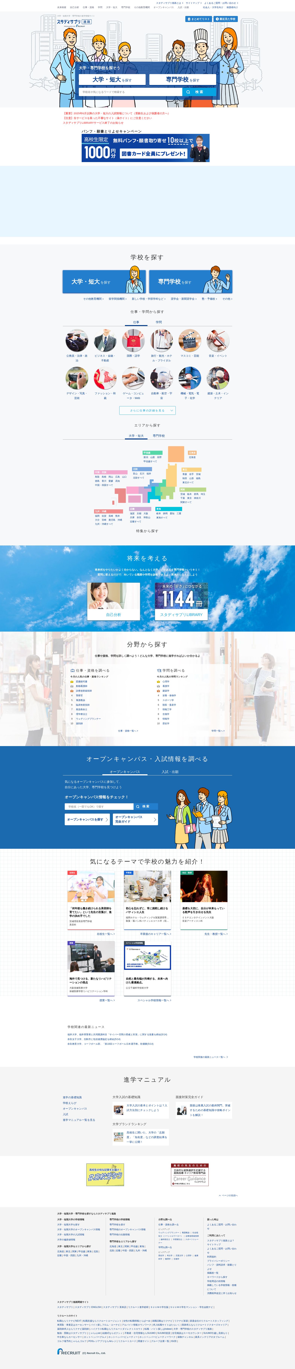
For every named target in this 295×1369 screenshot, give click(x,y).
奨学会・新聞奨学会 (183, 298)
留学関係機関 (117, 298)
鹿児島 (112, 520)
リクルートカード (127, 1341)
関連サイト (143, 1341)
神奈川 (197, 498)
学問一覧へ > (218, 731)
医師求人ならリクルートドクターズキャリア (204, 1324)
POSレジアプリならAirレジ (102, 1341)
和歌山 (147, 517)
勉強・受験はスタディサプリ (72, 1333)
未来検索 (61, 7)
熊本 (117, 516)
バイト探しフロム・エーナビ (105, 1324)
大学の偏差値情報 (66, 1239)
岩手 (191, 474)
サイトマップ (192, 3)
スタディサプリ (65, 1307)
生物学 (166, 714)
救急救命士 (81, 709)
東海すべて (162, 517)
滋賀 (132, 513)
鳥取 (97, 477)
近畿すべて (135, 521)
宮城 (198, 474)
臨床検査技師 (83, 705)
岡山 (111, 477)
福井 (149, 473)
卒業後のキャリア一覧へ (154, 933)
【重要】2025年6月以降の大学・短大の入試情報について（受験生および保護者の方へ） (116, 113)
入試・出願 (183, 7)
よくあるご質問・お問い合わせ (220, 3)
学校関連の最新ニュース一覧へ (209, 1057)
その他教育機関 (142, 7)
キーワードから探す (217, 1277)
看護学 (166, 686)
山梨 (152, 457)
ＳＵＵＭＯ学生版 (159, 1307)
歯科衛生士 (165, 1239)
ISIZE (174, 1341)
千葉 (182, 498)
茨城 (182, 494)
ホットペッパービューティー (123, 1337)
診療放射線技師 (84, 690)
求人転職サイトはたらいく (166, 1324)
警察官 (79, 695)
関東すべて (186, 502)
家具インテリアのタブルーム (209, 1337)
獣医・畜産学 (169, 705)
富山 (135, 473)
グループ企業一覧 (160, 1341)
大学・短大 (111, 7)
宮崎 (104, 520)
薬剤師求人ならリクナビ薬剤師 (73, 1329)
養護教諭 (80, 700)
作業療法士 (177, 1239)
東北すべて (188, 482)
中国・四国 (69, 1255)
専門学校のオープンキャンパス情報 (127, 1229)
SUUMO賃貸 (163, 1333)
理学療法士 (81, 714)
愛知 (172, 513)
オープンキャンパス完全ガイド (128, 819)
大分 (97, 520)
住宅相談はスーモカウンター (186, 1333)
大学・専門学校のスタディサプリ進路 (192, 1329)
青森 (184, 474)
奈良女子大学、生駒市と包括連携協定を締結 (94, 1039)
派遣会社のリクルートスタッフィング (209, 1321)
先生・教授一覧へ (215, 933)
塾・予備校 (208, 298)
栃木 (189, 494)
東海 (89, 1251)
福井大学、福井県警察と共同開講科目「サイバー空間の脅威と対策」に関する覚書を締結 (117, 1034)
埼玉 (203, 494)
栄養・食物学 (169, 695)
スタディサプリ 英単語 (114, 1307)
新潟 (146, 457)
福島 (198, 478)
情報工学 (167, 709)
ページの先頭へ (230, 1195)
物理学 (168, 1259)
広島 (117, 477)
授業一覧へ (106, 1000)
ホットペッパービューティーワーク (157, 1337)
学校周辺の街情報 (216, 1281)
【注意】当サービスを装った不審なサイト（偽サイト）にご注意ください (107, 118)
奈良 (139, 517)
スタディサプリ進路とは (168, 3)
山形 (191, 478)
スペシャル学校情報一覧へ (153, 1000)
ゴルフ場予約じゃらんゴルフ (72, 1341)
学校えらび (69, 1102)
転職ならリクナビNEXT (69, 1321)
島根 (104, 477)
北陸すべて (138, 477)
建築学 (166, 690)
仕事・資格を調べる (168, 1224)
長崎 (111, 516)
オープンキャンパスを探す (85, 819)
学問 (100, 7)
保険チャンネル (185, 1337)
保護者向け (232, 7)
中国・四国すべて (104, 485)
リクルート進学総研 (138, 1307)
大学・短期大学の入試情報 (70, 1234)
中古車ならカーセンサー (69, 1337)
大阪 (146, 513)
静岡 (165, 513)
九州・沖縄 (82, 1255)
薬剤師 (79, 723)
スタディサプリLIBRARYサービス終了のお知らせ (93, 122)
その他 (226, 298)
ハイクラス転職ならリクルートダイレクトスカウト (117, 1329)
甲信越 (81, 1251)
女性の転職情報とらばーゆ (136, 1321)
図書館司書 (81, 681)
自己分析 (74, 7)
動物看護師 (81, 686)
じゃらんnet (94, 1333)
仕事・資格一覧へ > (128, 731)
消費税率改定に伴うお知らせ (221, 1293)
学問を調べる (165, 1247)
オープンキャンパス (164, 7)
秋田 (184, 478)
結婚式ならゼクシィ (112, 1333)
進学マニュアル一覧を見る (79, 1119)
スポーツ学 (168, 700)
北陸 (96, 1251)
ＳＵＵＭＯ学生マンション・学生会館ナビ (191, 1307)
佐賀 (104, 516)
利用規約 (211, 1256)
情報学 (166, 718)
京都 (139, 513)
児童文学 (179, 1255)
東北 (68, 1251)
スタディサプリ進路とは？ (220, 1240)
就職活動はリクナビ (162, 1321)
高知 (117, 481)
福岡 (97, 516)
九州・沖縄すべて (104, 524)
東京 (189, 498)
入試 (65, 1114)
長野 (159, 457)
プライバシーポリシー (218, 1261)
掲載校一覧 (212, 1273)
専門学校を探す (117, 1224)
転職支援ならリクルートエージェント (102, 1321)
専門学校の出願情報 (119, 1234)
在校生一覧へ (105, 933)
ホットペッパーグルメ (95, 1337)
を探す (112, 79)
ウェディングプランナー (88, 718)
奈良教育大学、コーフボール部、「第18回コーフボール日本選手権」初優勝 (111, 1044)
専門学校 (125, 7)
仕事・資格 (88, 7)
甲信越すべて (150, 461)
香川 (104, 481)
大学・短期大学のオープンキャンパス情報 (78, 1229)
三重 (179, 513)
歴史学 (166, 723)
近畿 (59, 1255)
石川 (142, 473)
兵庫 (132, 517)
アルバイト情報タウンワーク (136, 1324)
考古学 (170, 1255)
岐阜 (158, 513)
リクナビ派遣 (181, 1321)
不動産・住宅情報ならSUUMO (140, 1333)
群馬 (196, 494)
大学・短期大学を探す (68, 1224)
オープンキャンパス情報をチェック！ (97, 797)
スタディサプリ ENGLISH (88, 1307)
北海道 (192, 457)
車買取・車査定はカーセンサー (73, 1324)
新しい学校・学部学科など (147, 298)
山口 (124, 477)
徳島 (97, 481)
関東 (74, 1251)
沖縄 (120, 520)
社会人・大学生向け (213, 7)
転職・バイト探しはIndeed (158, 1329)
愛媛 (111, 481)
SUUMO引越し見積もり (215, 1333)
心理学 (166, 681)
